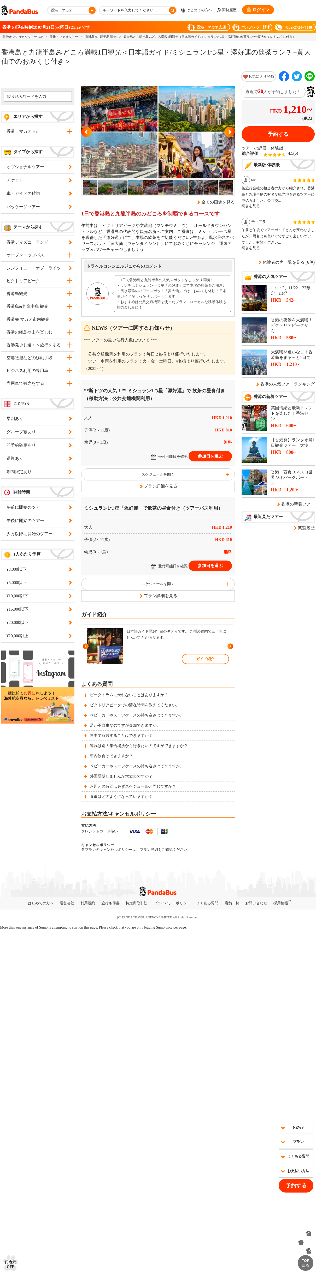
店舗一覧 (232, 903)
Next (229, 132)
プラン (298, 1142)
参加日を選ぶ (210, 456)
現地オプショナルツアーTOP (23, 37)
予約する (296, 1185)
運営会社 (67, 903)
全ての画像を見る (218, 202)
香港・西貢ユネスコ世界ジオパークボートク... (292, 477)
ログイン (258, 9)
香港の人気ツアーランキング (287, 384)
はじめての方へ (196, 10)
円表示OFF (10, 1264)
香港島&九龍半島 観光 (100, 37)
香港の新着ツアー (298, 504)
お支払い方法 (298, 1171)
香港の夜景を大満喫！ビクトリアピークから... (292, 325)
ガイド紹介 (205, 659)
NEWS (298, 1127)
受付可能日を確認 (173, 457)
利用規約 (87, 903)
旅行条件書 (110, 903)
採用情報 (280, 903)
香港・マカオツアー (64, 37)
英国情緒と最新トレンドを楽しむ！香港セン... (292, 413)
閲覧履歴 (226, 10)
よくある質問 (298, 1156)
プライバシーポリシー (172, 903)
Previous (86, 132)
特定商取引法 (137, 903)
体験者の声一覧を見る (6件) (289, 262)
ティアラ (258, 222)
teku (254, 180)
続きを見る (251, 206)
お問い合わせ (256, 903)
